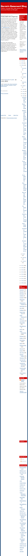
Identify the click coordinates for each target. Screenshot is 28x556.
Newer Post (3, 115)
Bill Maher (22, 293)
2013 (22, 274)
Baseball (21, 290)
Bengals (21, 291)
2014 (22, 272)
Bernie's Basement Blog (14, 6)
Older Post (15, 115)
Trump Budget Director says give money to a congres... (24, 167)
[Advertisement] (12, 104)
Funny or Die (22, 488)
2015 (22, 269)
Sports (21, 350)
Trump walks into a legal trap (24, 177)
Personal (22, 336)
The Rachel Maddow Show (22, 540)
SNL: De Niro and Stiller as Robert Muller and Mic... (24, 198)
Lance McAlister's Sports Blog (23, 494)
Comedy (5, 84)
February (24, 257)
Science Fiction (23, 345)
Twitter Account (23, 545)
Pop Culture (6, 85)
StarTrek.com (23, 512)
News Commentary (13, 84)
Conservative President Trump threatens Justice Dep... (24, 128)
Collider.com (22, 484)
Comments (23, 461)
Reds (21, 343)
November (24, 73)
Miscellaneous (23, 326)
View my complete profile (23, 392)
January (24, 261)
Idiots (8, 84)
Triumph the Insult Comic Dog (23, 365)
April (23, 95)
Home (9, 115)
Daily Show (22, 299)
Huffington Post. (6, 27)
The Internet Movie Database (22, 529)
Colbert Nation (23, 483)
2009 (22, 282)
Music (21, 329)
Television (11, 85)
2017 (22, 265)
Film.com (22, 486)
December (24, 68)
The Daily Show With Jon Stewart (23, 516)
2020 (22, 60)
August (23, 85)
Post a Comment (4, 93)
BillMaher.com (23, 470)
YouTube (22, 551)
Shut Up (21, 348)
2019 (22, 63)
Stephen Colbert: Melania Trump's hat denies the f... (24, 155)
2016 (22, 267)
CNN (21, 481)
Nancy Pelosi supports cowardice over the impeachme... (24, 142)
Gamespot (22, 490)
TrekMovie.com (23, 543)
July (23, 89)
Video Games (23, 373)
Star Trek (22, 352)
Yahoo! (21, 549)
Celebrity (22, 295)
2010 (22, 280)
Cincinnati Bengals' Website (22, 478)
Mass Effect (22, 322)
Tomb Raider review (24, 225)
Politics (2, 85)
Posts (22, 459)
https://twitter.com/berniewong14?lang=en (23, 50)
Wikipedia (22, 547)
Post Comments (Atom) (12, 118)
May (23, 93)
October (24, 77)
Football (21, 310)
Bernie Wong (22, 381)
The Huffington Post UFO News (23, 524)
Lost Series (22, 320)
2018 (22, 65)
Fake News (22, 306)
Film (21, 308)
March (23, 253)
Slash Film (22, 511)
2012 (22, 276)
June (23, 91)
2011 (22, 278)
